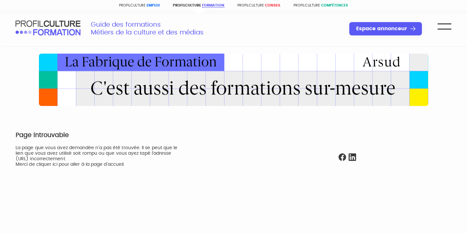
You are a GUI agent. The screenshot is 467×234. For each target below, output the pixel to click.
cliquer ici (46, 164)
